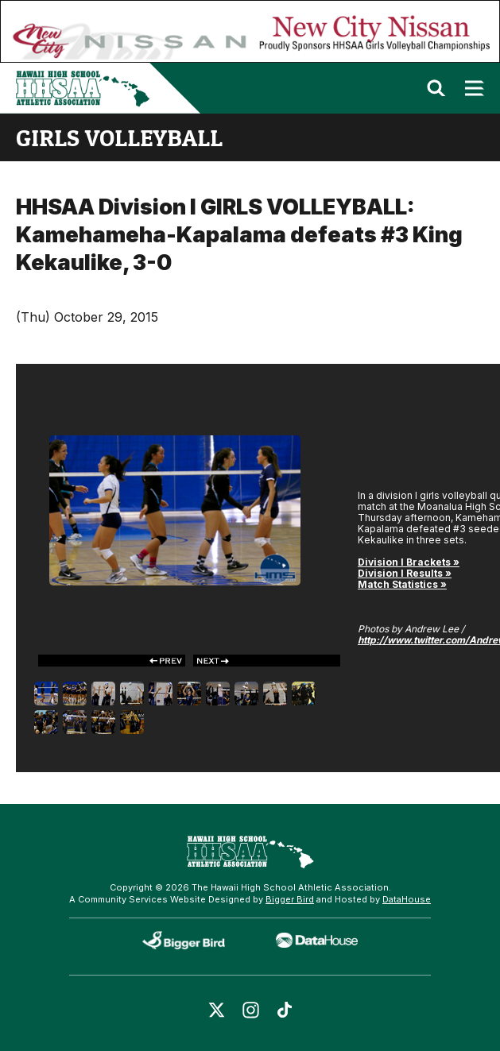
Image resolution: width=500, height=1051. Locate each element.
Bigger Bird (290, 899)
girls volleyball (119, 137)
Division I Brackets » (408, 562)
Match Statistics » (402, 584)
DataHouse (406, 899)
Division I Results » (405, 573)
